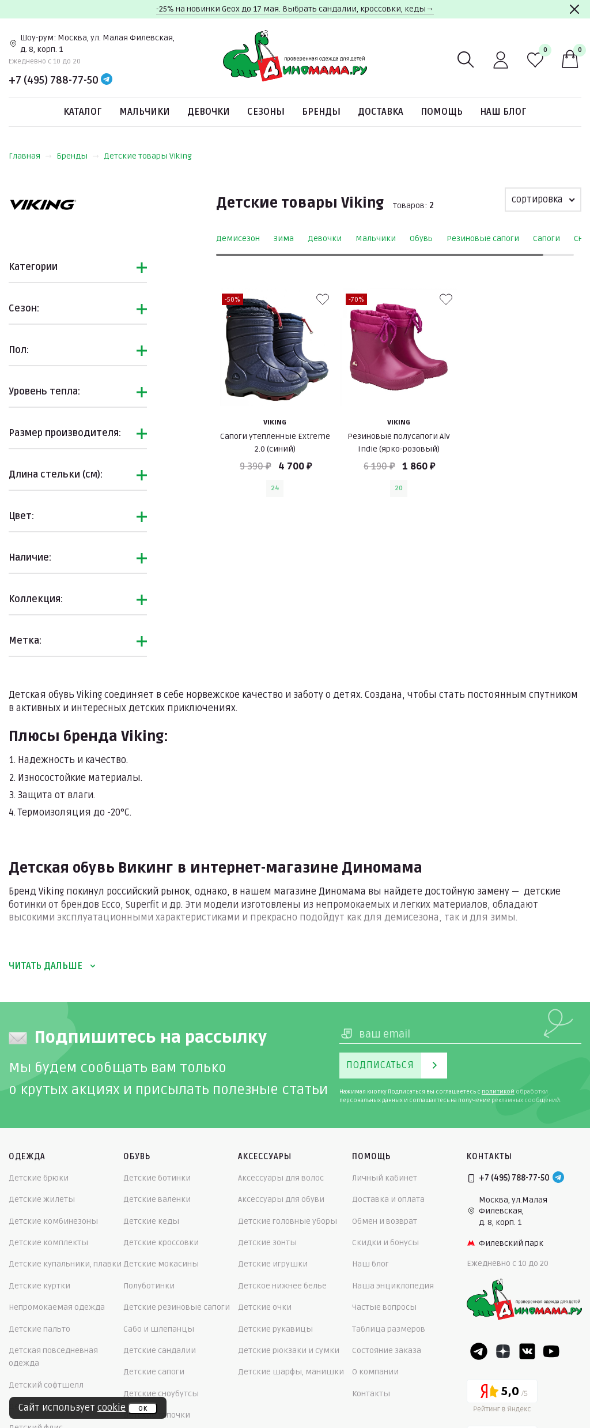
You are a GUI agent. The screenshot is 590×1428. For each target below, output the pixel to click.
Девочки (208, 112)
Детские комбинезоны (53, 1221)
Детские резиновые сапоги (176, 1307)
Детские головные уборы (287, 1221)
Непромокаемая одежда (57, 1307)
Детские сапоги (153, 1372)
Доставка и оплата (388, 1199)
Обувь (421, 238)
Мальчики (144, 112)
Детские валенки (157, 1199)
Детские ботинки (157, 1178)
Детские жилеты (42, 1199)
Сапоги (546, 238)
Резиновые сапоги (483, 238)
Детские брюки (39, 1178)
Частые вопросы (384, 1307)
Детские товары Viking (148, 156)
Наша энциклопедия (393, 1286)
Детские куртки (39, 1286)
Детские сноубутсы (161, 1394)
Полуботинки (149, 1286)
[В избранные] (322, 299)
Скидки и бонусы (385, 1242)
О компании (375, 1372)
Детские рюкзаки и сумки (288, 1350)
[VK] (527, 1351)
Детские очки (265, 1307)
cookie (111, 1408)
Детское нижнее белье (282, 1286)
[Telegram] (106, 80)
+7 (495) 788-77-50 (54, 80)
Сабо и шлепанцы (158, 1329)
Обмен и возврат (384, 1221)
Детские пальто (39, 1329)
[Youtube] (551, 1351)
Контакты (371, 1394)
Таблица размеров (388, 1329)
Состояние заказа (386, 1350)
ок (142, 1408)
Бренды (321, 112)
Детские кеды (151, 1221)
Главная (30, 156)
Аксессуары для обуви (281, 1199)
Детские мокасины (161, 1264)
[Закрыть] (574, 9)
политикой (498, 1091)
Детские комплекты (48, 1242)
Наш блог (503, 112)
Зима (284, 238)
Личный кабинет (384, 1178)
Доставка (380, 112)
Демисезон (238, 238)
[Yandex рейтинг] (502, 1397)
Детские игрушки (273, 1264)
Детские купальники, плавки (65, 1264)
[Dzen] (503, 1351)
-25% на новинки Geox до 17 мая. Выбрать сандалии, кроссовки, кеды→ (295, 9)
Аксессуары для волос (281, 1178)
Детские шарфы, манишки (291, 1372)
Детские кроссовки (161, 1242)
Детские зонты (267, 1242)
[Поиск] (466, 60)
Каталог (82, 112)
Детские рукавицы (275, 1329)
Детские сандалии (159, 1350)
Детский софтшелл (46, 1385)
